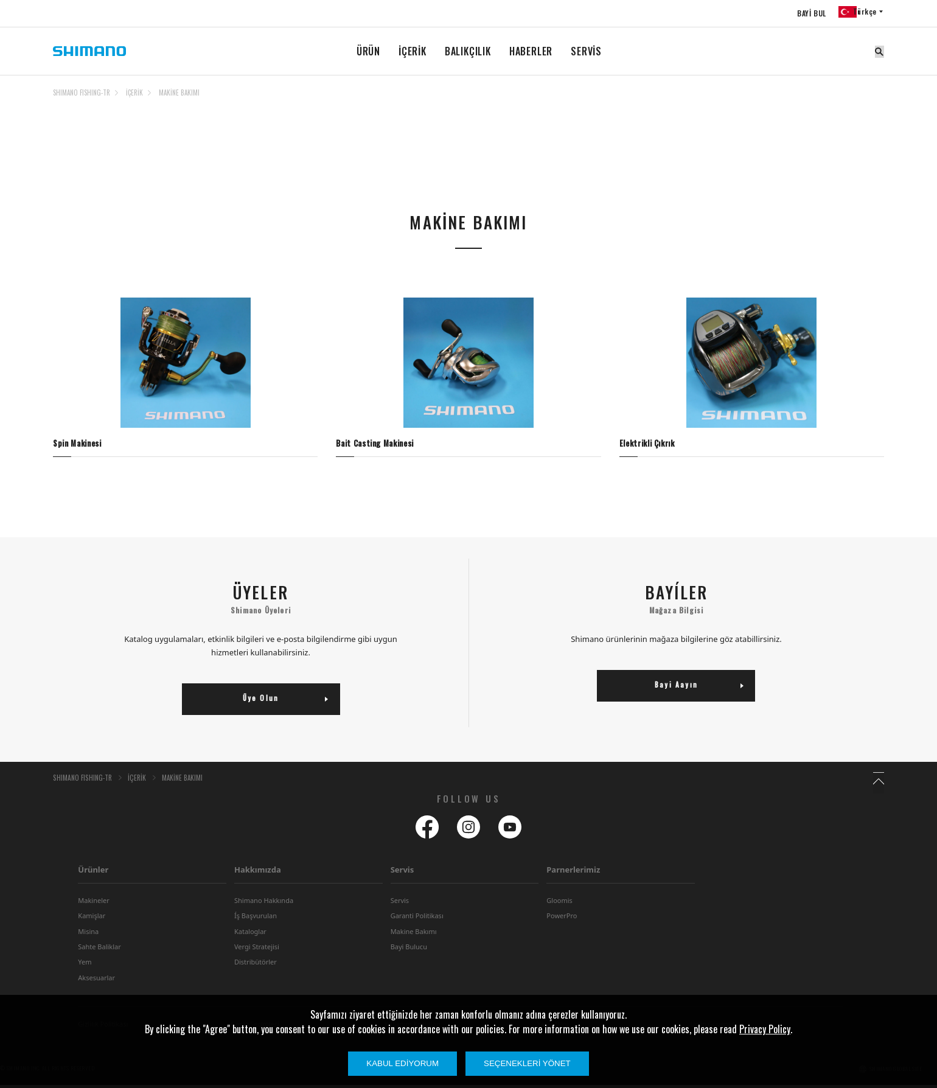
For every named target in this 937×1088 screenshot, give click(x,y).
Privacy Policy (764, 1029)
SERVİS (586, 51)
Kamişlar (91, 918)
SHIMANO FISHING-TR (81, 92)
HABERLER (530, 51)
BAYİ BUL (805, 13)
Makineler (93, 903)
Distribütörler (255, 965)
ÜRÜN (368, 51)
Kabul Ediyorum (402, 1063)
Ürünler (93, 872)
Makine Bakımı (414, 934)
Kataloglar (250, 934)
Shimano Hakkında (263, 903)
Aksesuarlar (96, 980)
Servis (402, 872)
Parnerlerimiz (573, 872)
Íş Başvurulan (255, 918)
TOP (876, 100)
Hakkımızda (257, 872)
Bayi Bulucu (409, 949)
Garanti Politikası (417, 918)
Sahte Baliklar (99, 949)
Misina (88, 934)
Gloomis (559, 903)
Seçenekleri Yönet (527, 1063)
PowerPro (561, 918)
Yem (84, 965)
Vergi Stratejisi (256, 949)
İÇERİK (413, 51)
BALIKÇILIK (468, 51)
